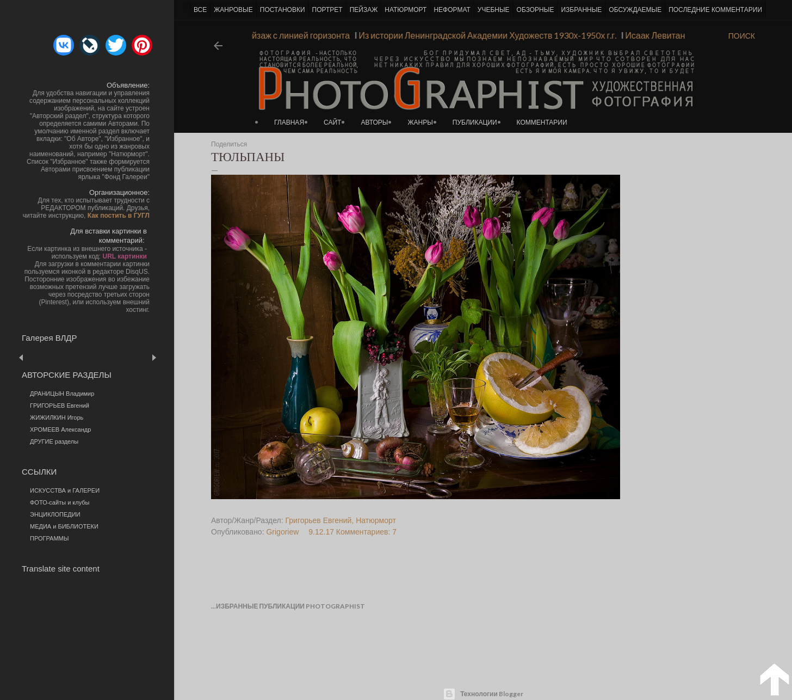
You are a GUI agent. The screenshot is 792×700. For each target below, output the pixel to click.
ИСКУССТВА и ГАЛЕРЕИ (65, 490)
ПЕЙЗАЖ (364, 10)
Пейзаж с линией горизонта (291, 35)
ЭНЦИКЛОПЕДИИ (55, 514)
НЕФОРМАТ (452, 10)
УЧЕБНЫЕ (494, 10)
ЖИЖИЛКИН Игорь (56, 417)
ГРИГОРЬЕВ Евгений (59, 405)
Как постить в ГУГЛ (119, 215)
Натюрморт (376, 520)
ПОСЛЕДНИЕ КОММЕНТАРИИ (715, 10)
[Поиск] (741, 36)
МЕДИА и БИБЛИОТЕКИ (64, 526)
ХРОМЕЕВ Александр (60, 429)
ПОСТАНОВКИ (282, 10)
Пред (37, 357)
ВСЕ (200, 10)
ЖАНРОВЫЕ (233, 10)
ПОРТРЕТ (327, 10)
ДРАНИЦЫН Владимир (62, 393)
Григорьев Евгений (319, 520)
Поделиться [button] (229, 144)
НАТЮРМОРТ (405, 10)
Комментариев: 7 (366, 531)
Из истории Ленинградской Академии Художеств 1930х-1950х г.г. (484, 35)
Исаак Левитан (652, 35)
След (153, 357)
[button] (63, 45)
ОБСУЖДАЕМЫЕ (635, 10)
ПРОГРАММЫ (49, 538)
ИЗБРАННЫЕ (581, 10)
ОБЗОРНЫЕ (535, 10)
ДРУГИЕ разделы (54, 441)
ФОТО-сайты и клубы (60, 502)
